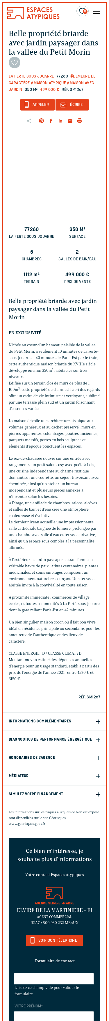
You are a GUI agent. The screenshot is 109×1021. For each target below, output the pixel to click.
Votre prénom (29, 1006)
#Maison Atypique (48, 83)
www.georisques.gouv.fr (27, 823)
